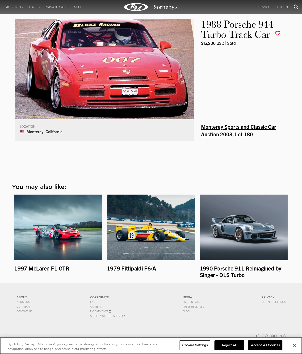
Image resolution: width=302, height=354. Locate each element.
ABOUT (22, 297)
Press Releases (193, 306)
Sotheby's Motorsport (107, 316)
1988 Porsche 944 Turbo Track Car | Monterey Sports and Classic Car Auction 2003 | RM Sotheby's (151, 7)
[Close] (294, 345)
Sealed (33, 7)
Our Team (23, 306)
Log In (282, 7)
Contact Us (24, 311)
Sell (78, 7)
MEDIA (187, 297)
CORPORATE (99, 297)
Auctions (14, 7)
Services (264, 7)
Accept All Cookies (265, 345)
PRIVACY (268, 297)
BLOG (186, 311)
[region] (151, 345)
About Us (23, 301)
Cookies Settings (273, 301)
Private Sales (57, 7)
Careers (96, 306)
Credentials (191, 301)
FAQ (93, 301)
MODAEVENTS (100, 311)
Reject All (229, 345)
